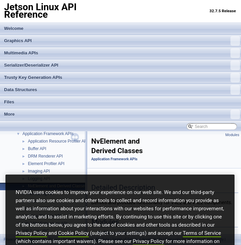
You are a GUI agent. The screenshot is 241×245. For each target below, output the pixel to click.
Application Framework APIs (48, 133)
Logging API (39, 178)
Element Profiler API (46, 163)
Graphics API (122, 41)
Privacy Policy (31, 242)
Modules (232, 135)
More (122, 114)
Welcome (13, 28)
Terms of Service (202, 242)
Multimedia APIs (122, 53)
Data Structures (122, 90)
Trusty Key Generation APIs (122, 77)
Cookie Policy (73, 242)
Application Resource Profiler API (58, 141)
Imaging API (39, 171)
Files (9, 101)
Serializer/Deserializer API (122, 65)
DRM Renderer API (45, 156)
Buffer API (37, 148)
